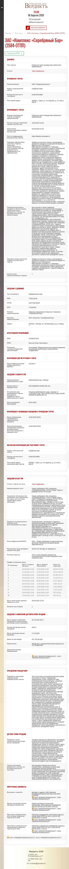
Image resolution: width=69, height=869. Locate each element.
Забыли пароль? (36, 22)
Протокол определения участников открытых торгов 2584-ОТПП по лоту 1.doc (48, 815)
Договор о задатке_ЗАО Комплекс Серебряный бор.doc (44, 793)
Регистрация (34, 19)
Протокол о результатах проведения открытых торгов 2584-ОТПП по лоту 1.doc (48, 826)
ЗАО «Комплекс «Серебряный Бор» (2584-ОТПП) (46, 33)
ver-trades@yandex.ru (36, 863)
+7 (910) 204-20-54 (35, 860)
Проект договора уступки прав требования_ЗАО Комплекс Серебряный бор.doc (46, 805)
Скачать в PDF (13, 53)
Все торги (19, 33)
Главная (8, 33)
